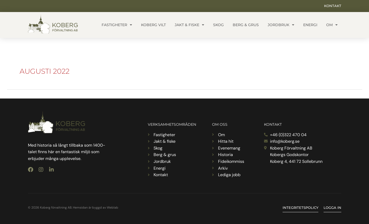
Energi (310, 24)
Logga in (332, 207)
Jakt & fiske (189, 24)
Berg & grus (246, 24)
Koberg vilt (153, 24)
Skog (218, 24)
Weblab (112, 207)
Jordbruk (281, 24)
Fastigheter (117, 24)
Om (332, 24)
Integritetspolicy (300, 207)
